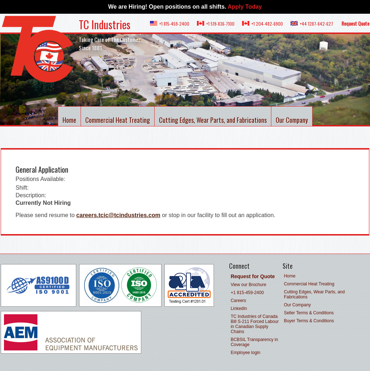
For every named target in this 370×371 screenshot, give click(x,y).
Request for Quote (253, 276)
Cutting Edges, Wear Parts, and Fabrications (213, 120)
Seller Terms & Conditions (309, 312)
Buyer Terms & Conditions (309, 320)
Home (69, 120)
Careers (238, 300)
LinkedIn (239, 308)
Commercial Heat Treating (117, 120)
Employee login (245, 352)
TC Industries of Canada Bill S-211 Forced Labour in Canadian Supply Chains (255, 324)
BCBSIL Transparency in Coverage (254, 342)
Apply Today (245, 7)
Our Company (292, 120)
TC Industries (104, 24)
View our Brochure (248, 284)
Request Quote (355, 23)
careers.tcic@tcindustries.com (118, 215)
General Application (42, 169)
